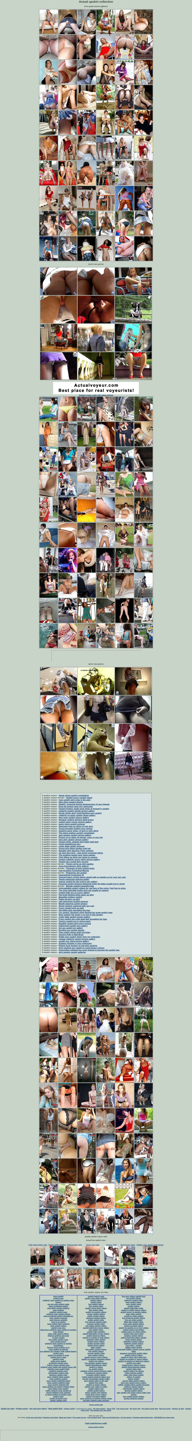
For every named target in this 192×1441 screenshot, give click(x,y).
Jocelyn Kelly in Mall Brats (71, 935)
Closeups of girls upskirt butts (80, 868)
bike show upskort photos (71, 802)
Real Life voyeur (165, 1409)
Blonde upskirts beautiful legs (80, 886)
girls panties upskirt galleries (72, 952)
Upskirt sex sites (7, 1409)
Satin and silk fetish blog (110, 1417)
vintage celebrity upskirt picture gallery (77, 939)
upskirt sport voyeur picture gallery (75, 822)
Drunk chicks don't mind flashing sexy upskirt (80, 813)
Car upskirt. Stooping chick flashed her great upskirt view (85, 913)
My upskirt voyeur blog (150, 1409)
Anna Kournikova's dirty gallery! (74, 866)
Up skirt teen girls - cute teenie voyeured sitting (81, 853)
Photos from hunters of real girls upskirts (78, 946)
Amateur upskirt (69, 1409)
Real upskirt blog (55, 1409)
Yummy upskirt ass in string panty (75, 921)
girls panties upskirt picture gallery (75, 835)
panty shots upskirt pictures (72, 824)
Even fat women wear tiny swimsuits (76, 807)
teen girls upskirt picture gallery (74, 840)
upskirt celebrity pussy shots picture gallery (79, 860)
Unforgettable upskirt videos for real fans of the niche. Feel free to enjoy (92, 888)
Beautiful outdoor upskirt (70, 897)
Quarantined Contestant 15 (71, 875)
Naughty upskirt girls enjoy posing (75, 924)
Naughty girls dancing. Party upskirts (76, 851)
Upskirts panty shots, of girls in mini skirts (78, 831)
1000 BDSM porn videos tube (164, 1417)
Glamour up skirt (178, 1409)
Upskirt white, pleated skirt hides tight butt (78, 842)
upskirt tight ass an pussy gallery (74, 893)
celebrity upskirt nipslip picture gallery (77, 811)
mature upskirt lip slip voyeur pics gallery (78, 882)
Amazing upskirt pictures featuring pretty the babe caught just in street (92, 884)
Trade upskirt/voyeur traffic (96, 1423)
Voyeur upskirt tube (96, 1405)
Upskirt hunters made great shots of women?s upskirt (84, 809)
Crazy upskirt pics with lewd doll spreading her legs (83, 919)
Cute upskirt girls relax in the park (74, 800)
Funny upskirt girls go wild (71, 908)
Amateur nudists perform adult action (76, 820)
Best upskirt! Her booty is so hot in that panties (81, 915)
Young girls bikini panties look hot (75, 848)
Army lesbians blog (94, 1417)
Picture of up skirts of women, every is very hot (81, 837)
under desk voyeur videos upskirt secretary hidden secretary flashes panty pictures (96, 1348)
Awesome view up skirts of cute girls (76, 826)
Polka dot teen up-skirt (69, 899)
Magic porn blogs (65, 1417)
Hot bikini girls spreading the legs (74, 910)
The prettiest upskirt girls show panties (77, 855)
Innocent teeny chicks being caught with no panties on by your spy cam (92, 877)
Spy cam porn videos (38, 1409)
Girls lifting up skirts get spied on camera (78, 857)
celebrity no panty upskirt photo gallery (77, 815)
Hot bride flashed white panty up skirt (76, 895)
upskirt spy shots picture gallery (74, 941)
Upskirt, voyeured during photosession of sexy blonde (84, 804)
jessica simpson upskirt (134, 1347)
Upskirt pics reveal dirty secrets (73, 862)
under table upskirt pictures (72, 846)
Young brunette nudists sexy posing (75, 829)
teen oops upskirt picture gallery (74, 818)
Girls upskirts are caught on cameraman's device (81, 948)
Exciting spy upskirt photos (71, 930)
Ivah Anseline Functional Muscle (74, 871)
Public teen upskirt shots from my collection (79, 937)
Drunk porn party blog (34, 1417)
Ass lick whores (126, 1417)
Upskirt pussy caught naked (79, 798)
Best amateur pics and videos (100, 1410)
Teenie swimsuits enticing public (74, 879)
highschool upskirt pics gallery (73, 926)
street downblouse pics (70, 844)
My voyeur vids (135, 1409)
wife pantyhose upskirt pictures (73, 902)
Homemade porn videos (84, 1409)
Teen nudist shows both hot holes (74, 932)
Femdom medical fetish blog (143, 1417)
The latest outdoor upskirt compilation (77, 833)
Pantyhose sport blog (50, 1417)
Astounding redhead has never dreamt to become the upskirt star (89, 950)
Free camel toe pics (79, 1417)
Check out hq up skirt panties (79, 864)
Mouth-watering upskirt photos (73, 904)
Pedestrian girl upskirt (76, 873)
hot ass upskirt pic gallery (71, 928)
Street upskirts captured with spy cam (76, 906)
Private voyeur (22, 1409)
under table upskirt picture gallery (74, 917)
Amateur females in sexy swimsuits (75, 943)
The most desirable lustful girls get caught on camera (83, 890)
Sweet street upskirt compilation (74, 795)
